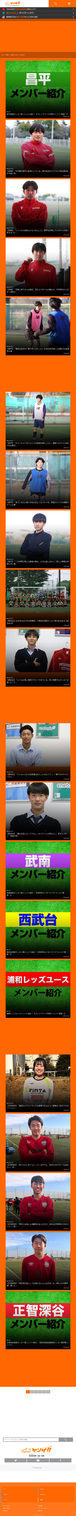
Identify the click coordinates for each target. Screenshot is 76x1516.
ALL (5, 1489)
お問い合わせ (6, 1508)
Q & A (5, 1500)
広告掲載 (40, 1505)
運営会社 (40, 1510)
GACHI (42, 1489)
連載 (41, 1500)
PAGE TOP (38, 1468)
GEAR (5, 1494)
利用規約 (5, 1510)
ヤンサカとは (6, 1505)
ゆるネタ (42, 1494)
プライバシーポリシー (43, 1508)
